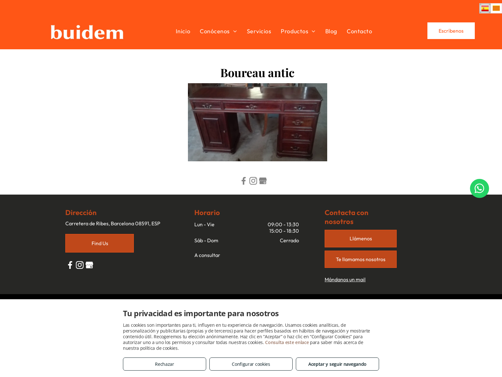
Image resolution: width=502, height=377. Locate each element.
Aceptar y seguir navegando (337, 364)
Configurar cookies (251, 364)
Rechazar (164, 364)
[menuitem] (183, 31)
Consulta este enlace (287, 342)
